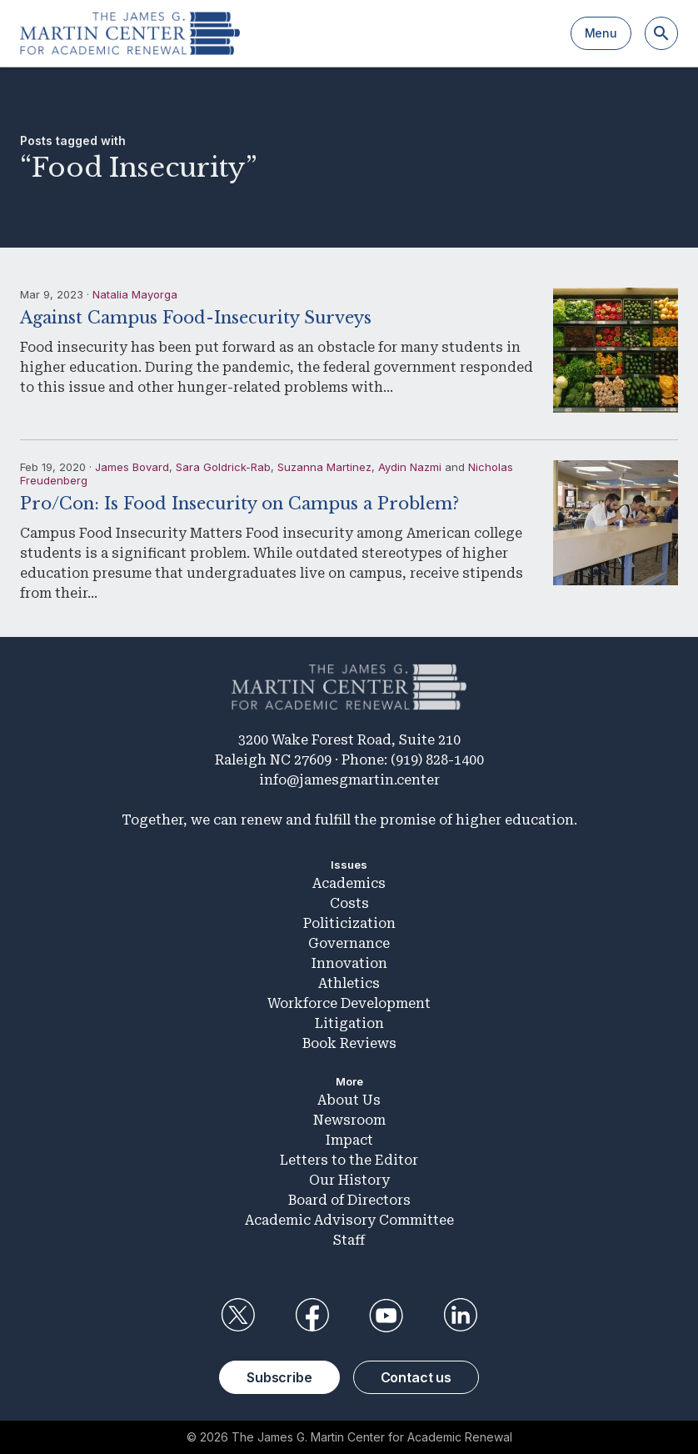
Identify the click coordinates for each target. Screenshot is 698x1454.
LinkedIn (460, 1315)
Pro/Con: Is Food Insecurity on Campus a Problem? (239, 504)
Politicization (349, 923)
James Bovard (132, 467)
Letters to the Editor (349, 1160)
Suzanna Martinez (324, 467)
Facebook (311, 1315)
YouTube (386, 1315)
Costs (349, 903)
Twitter (237, 1315)
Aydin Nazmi (409, 467)
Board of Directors (349, 1200)
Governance (349, 943)
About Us (349, 1100)
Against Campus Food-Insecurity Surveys (195, 318)
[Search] (661, 33)
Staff (349, 1240)
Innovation (349, 963)
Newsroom (349, 1120)
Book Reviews (349, 1043)
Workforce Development (349, 1003)
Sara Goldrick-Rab (223, 467)
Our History (349, 1180)
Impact (349, 1140)
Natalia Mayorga (134, 294)
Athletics (349, 983)
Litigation (349, 1023)
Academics (349, 883)
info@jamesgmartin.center (349, 780)
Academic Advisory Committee (349, 1220)
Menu (601, 33)
